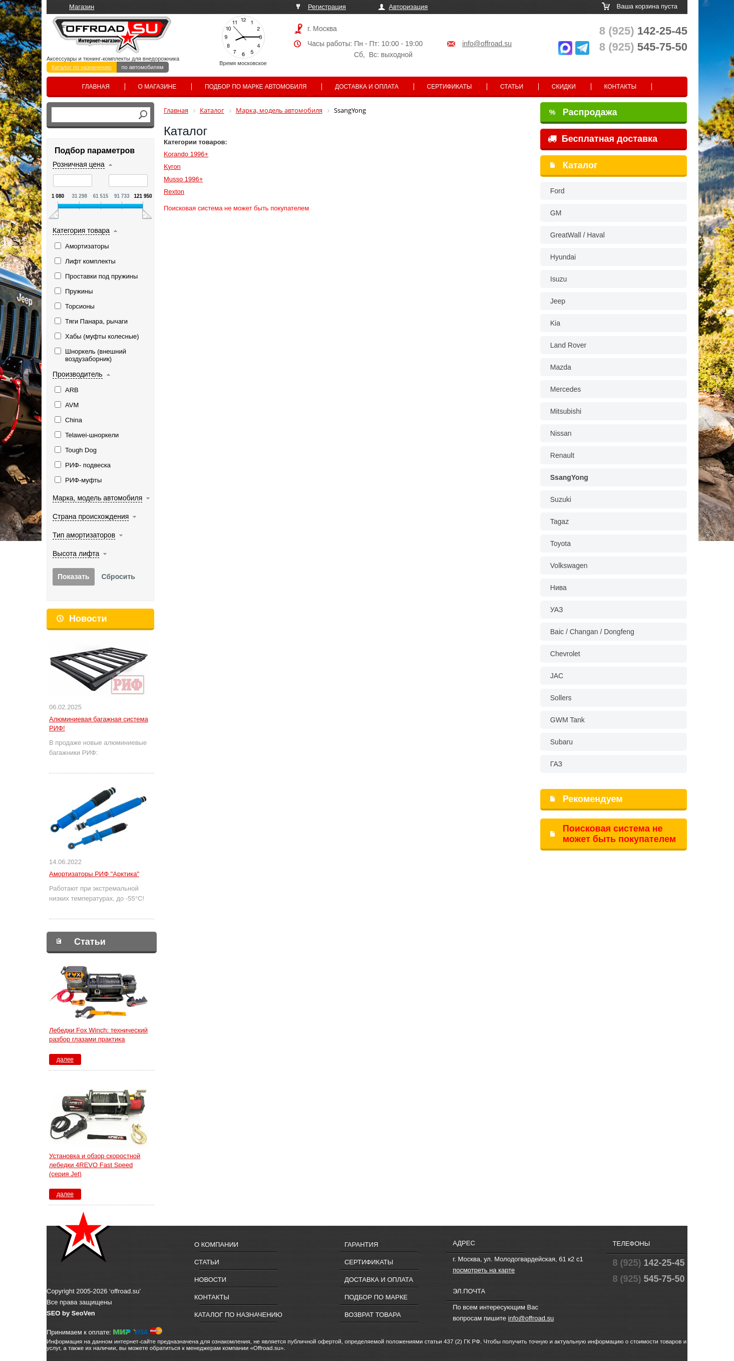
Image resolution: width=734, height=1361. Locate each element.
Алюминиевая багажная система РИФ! (98, 723)
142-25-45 (643, 31)
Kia (555, 323)
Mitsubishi (565, 411)
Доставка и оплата (367, 86)
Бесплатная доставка (602, 139)
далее (65, 1059)
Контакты (620, 86)
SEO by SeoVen (71, 1313)
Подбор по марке (376, 1297)
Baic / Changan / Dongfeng (592, 632)
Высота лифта (76, 554)
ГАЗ (556, 764)
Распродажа (583, 112)
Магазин (81, 7)
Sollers (561, 698)
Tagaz (559, 521)
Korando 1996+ (186, 154)
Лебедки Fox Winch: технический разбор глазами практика (98, 1034)
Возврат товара (372, 1314)
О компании (216, 1244)
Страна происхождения (91, 516)
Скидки (564, 86)
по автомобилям (143, 67)
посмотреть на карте (484, 1270)
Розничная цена (79, 164)
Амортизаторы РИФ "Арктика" (94, 874)
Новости (88, 619)
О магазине (157, 86)
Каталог (580, 165)
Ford (557, 191)
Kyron (172, 166)
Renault (562, 455)
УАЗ (556, 610)
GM (556, 213)
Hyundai (563, 257)
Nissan (561, 433)
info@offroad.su (487, 44)
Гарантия (361, 1244)
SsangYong (569, 477)
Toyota (560, 543)
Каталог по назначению (82, 67)
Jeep (557, 301)
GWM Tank (567, 720)
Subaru (561, 742)
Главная (96, 86)
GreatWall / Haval (577, 235)
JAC (556, 676)
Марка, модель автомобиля (97, 498)
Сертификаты (449, 86)
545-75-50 (643, 47)
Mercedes (565, 389)
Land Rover (568, 345)
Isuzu (558, 279)
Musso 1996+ (183, 179)
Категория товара (81, 230)
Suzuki (560, 499)
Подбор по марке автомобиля (256, 86)
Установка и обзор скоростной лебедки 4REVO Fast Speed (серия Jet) (94, 1165)
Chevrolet (565, 654)
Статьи (511, 86)
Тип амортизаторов (84, 535)
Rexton (174, 191)
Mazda (560, 367)
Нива (558, 588)
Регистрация (327, 7)
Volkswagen (569, 566)
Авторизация (408, 7)
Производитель (78, 374)
